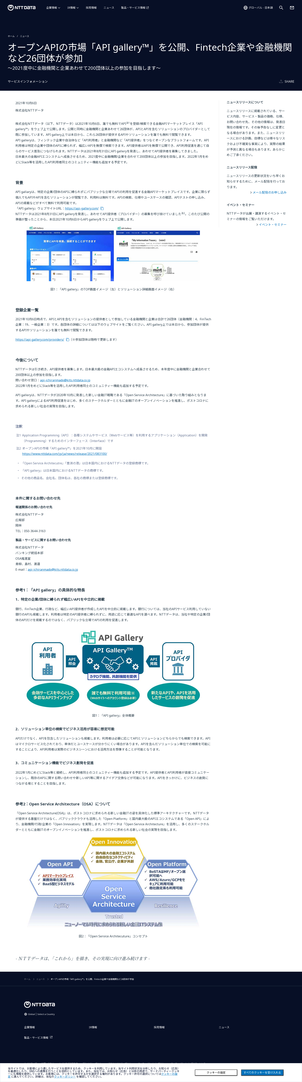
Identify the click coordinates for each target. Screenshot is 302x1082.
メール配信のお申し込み (270, 192)
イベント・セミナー (273, 224)
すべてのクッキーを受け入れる (262, 1072)
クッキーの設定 (216, 1072)
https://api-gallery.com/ (82, 208)
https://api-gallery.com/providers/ (39, 339)
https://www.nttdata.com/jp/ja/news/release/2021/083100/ (64, 454)
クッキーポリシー (65, 1076)
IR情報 (71, 7)
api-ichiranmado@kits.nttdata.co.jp (65, 380)
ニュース (109, 7)
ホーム (11, 36)
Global (41, 1014)
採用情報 (91, 7)
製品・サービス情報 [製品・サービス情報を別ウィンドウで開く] (133, 7)
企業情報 (51, 7)
